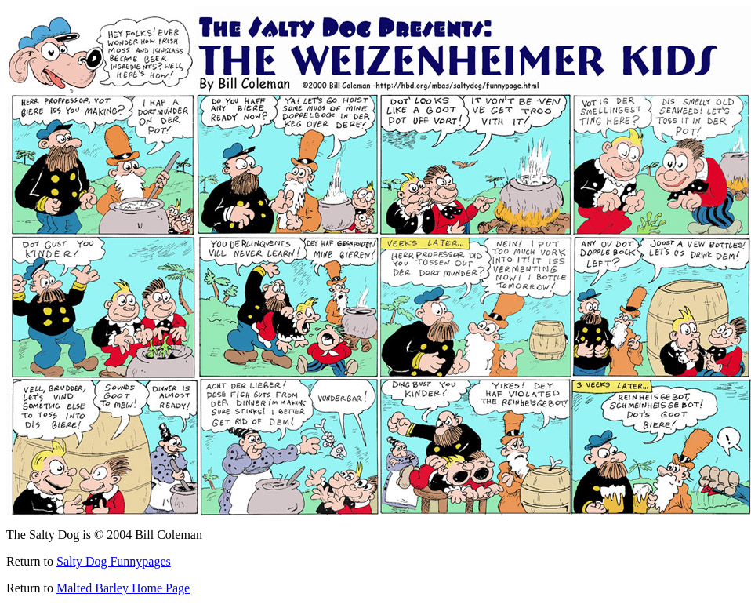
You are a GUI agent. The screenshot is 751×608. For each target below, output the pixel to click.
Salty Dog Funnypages (113, 561)
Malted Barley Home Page (123, 588)
